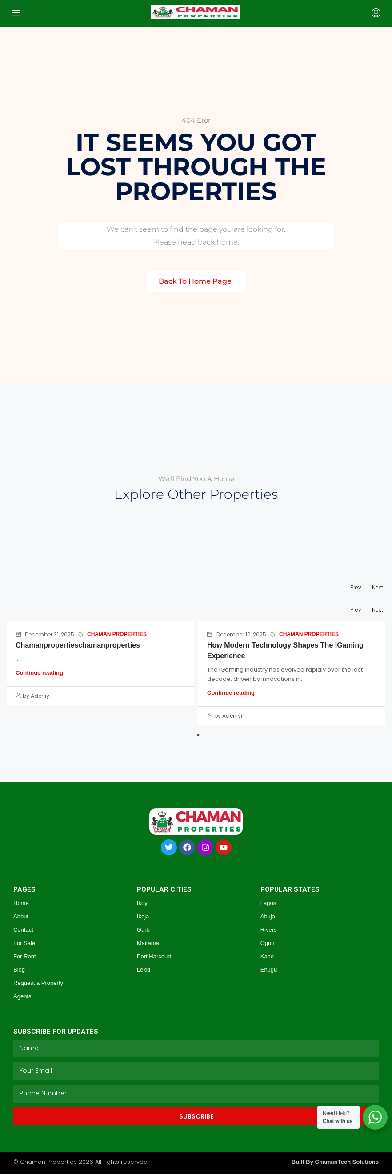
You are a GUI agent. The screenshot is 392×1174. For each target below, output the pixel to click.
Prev (355, 587)
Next (377, 587)
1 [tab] (198, 735)
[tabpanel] (100, 664)
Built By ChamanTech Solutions (335, 1161)
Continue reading (39, 672)
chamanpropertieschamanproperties (78, 645)
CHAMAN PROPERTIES (117, 634)
